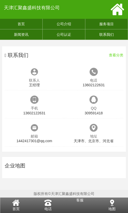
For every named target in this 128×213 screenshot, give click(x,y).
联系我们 (106, 34)
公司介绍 (64, 24)
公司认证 (64, 34)
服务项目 (106, 24)
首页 (21, 24)
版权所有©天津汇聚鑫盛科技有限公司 (64, 194)
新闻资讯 (21, 34)
